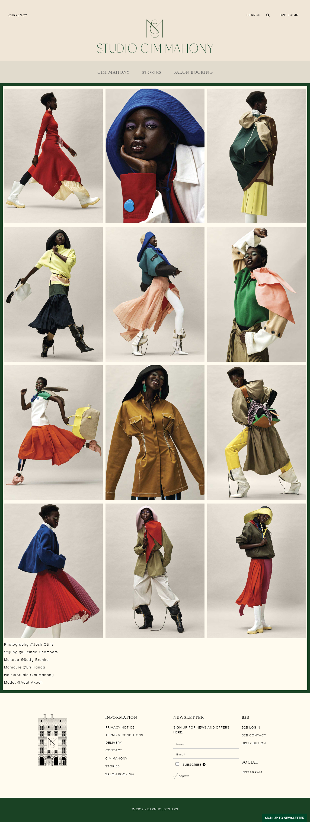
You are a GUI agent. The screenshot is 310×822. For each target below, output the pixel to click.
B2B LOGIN (289, 15)
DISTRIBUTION (254, 743)
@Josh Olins (42, 644)
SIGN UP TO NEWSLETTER (284, 818)
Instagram (252, 772)
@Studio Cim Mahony (33, 675)
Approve (184, 775)
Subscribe (207, 764)
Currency (17, 15)
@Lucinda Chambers (38, 652)
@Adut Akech (30, 683)
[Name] (206, 744)
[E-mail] (206, 754)
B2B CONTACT (254, 735)
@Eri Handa (34, 667)
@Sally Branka (35, 660)
